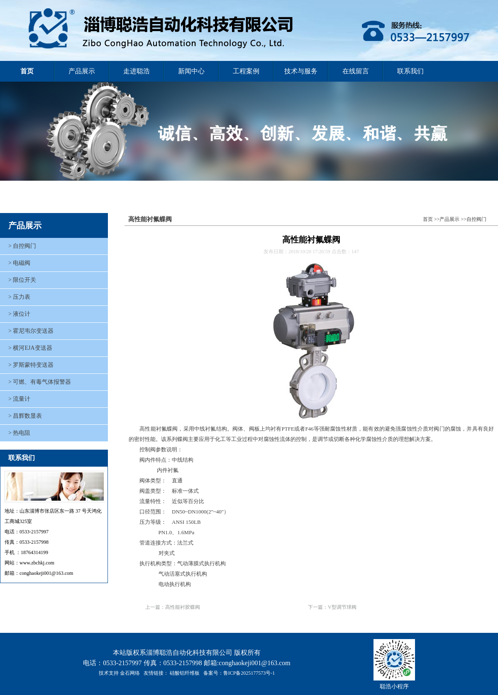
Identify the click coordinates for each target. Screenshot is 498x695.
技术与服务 (300, 71)
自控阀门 (476, 219)
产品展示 (81, 71)
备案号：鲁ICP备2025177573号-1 (239, 673)
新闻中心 (191, 71)
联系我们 (410, 71)
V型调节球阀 (342, 607)
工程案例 (246, 71)
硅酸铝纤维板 (185, 673)
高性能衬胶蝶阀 (182, 607)
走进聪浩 (136, 71)
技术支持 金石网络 (119, 673)
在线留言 (355, 71)
